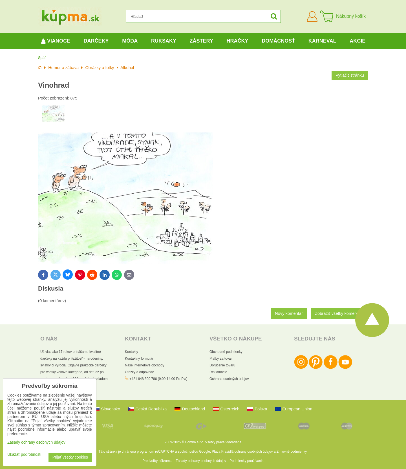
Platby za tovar (220, 358)
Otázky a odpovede (139, 372)
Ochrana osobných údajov (229, 379)
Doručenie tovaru (222, 365)
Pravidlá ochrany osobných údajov (247, 451)
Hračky (237, 41)
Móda (130, 41)
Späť (42, 58)
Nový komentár (289, 313)
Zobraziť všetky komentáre (339, 313)
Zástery (201, 41)
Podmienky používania (247, 461)
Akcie (357, 41)
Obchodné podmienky (225, 352)
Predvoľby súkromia (157, 461)
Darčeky (96, 41)
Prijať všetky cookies (70, 457)
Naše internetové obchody (144, 365)
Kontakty (131, 352)
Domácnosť (278, 41)
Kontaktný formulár (139, 358)
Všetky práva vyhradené (223, 442)
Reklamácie (218, 372)
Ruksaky (163, 41)
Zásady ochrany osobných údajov (201, 461)
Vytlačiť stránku (350, 75)
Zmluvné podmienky (292, 451)
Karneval (322, 41)
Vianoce (55, 41)
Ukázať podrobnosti (24, 454)
